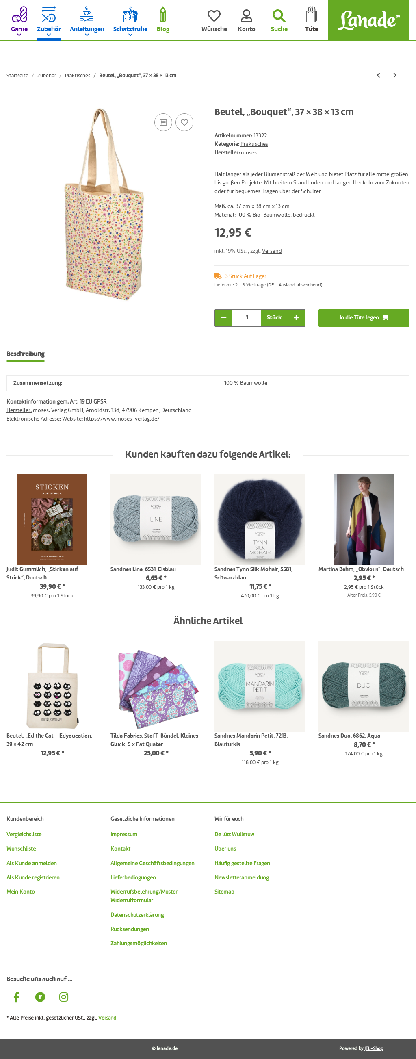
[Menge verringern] (224, 318)
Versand (272, 251)
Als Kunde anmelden (31, 863)
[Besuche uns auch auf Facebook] (16, 998)
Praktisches (254, 144)
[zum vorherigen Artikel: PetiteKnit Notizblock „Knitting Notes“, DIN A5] (378, 76)
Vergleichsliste (23, 835)
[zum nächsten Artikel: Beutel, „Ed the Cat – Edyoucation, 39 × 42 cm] (395, 76)
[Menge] (246, 318)
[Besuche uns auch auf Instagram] (64, 998)
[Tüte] (311, 20)
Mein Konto (20, 892)
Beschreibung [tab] (25, 354)
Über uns (225, 849)
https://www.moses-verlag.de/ (122, 419)
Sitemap (224, 892)
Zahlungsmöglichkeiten (138, 943)
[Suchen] (279, 20)
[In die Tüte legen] (13, 102)
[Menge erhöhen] (296, 318)
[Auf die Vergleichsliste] (163, 122)
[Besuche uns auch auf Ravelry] (40, 998)
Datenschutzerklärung (137, 915)
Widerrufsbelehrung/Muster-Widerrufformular (145, 896)
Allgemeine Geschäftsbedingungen (152, 863)
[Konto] (246, 20)
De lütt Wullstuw (234, 835)
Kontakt (120, 849)
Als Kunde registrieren (33, 878)
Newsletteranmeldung (241, 878)
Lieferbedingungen (133, 878)
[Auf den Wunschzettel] (184, 122)
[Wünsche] (214, 20)
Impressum (123, 835)
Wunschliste (21, 849)
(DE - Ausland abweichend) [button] (294, 285)
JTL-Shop (374, 1048)
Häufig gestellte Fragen (242, 863)
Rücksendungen (129, 929)
